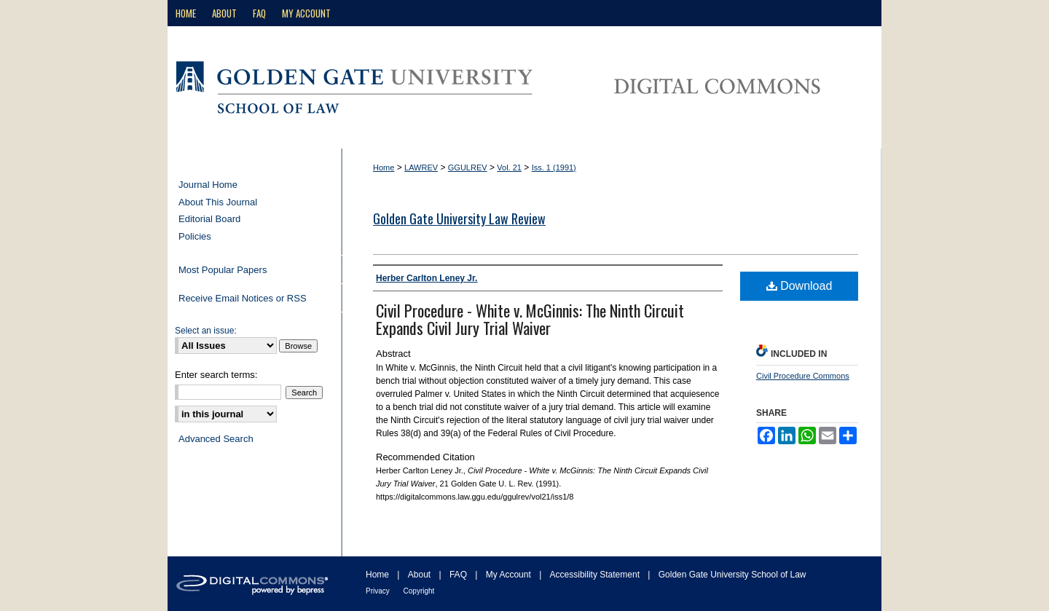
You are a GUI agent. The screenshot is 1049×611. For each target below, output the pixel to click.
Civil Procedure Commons (802, 375)
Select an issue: (206, 331)
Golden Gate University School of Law (732, 574)
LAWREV (421, 167)
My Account (509, 574)
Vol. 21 (509, 167)
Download (799, 286)
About (420, 574)
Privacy (379, 591)
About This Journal (217, 202)
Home (383, 167)
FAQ (459, 574)
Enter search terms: (216, 374)
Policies (194, 236)
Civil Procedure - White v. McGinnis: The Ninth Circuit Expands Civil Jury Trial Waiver (530, 319)
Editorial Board (209, 218)
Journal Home (207, 184)
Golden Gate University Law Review (459, 218)
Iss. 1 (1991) (554, 167)
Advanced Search (216, 438)
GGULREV (467, 167)
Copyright (419, 591)
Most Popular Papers (222, 269)
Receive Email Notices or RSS (242, 298)
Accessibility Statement (596, 574)
